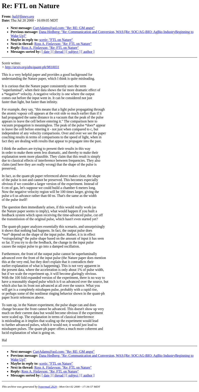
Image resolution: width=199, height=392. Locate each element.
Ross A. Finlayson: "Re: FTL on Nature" (63, 44)
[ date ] (47, 52)
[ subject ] (73, 52)
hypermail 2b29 (47, 386)
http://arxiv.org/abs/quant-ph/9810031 (32, 67)
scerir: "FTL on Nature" (56, 40)
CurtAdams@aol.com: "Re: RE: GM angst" (64, 28)
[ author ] (88, 52)
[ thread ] (58, 52)
